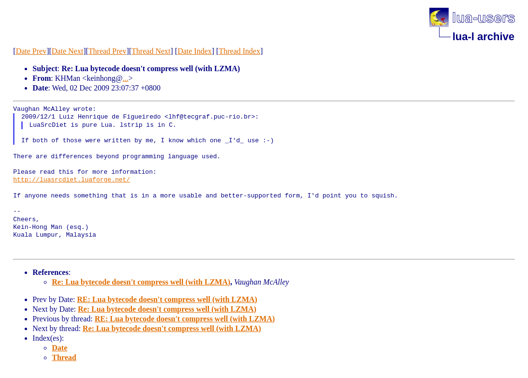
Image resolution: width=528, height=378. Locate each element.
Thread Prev (107, 51)
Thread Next (151, 51)
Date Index (194, 51)
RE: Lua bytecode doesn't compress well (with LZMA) (167, 299)
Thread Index (239, 51)
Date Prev (31, 51)
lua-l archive (483, 36)
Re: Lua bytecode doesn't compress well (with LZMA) (141, 282)
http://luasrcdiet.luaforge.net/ (71, 180)
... (125, 78)
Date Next (67, 51)
